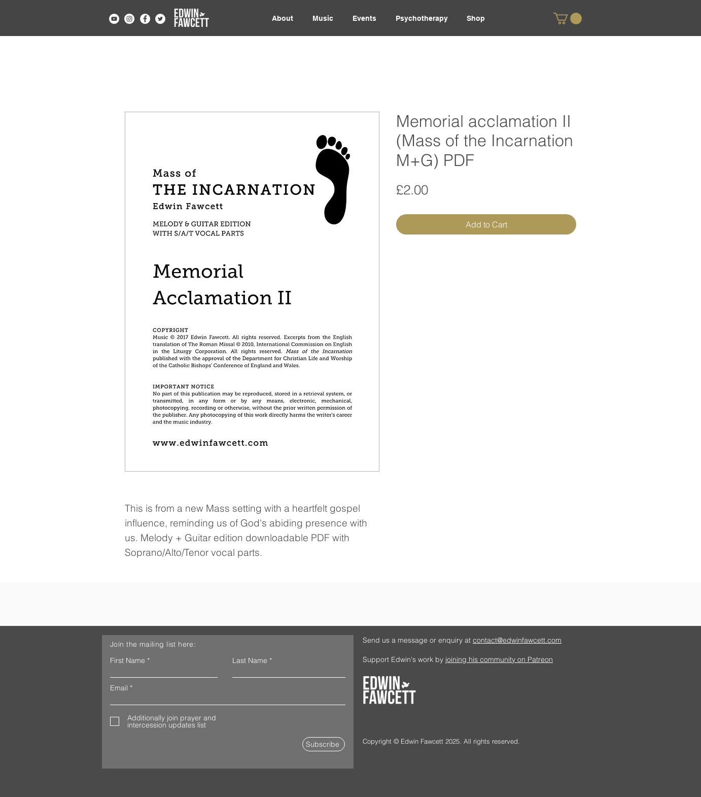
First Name (127, 660)
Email (119, 687)
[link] (567, 18)
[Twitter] (160, 19)
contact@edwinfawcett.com (517, 640)
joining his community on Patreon (499, 659)
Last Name (249, 660)
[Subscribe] (323, 744)
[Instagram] (129, 19)
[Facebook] (145, 19)
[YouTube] (114, 19)
